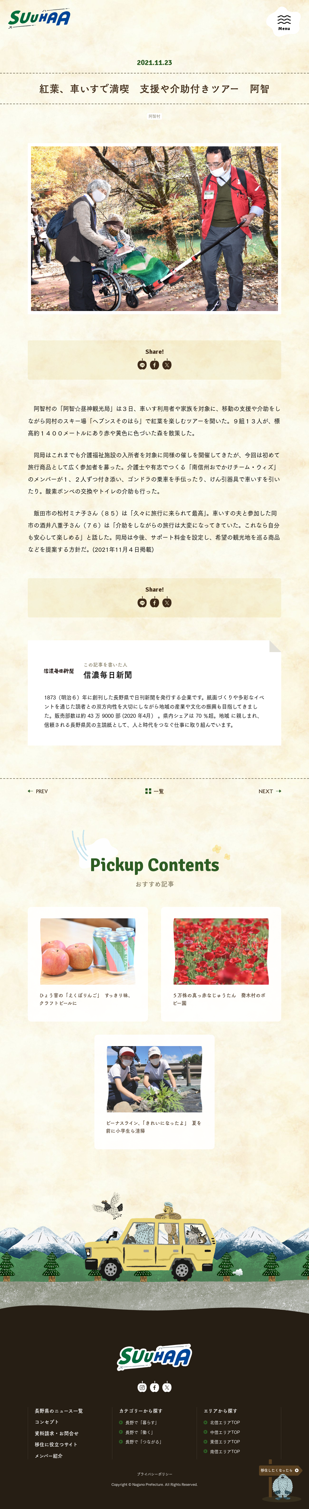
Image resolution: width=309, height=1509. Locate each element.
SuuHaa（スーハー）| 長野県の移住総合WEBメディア (39, 18)
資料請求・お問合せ (57, 1433)
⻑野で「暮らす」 (139, 1422)
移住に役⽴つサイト (56, 1444)
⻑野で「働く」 (137, 1432)
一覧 (154, 791)
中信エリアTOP (221, 1432)
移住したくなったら (277, 1470)
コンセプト (47, 1421)
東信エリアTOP (221, 1441)
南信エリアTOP (221, 1451)
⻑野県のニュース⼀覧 (59, 1410)
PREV (38, 791)
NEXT (270, 791)
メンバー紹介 (49, 1455)
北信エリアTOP (221, 1422)
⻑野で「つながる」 (141, 1441)
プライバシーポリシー (154, 1474)
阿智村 (154, 116)
